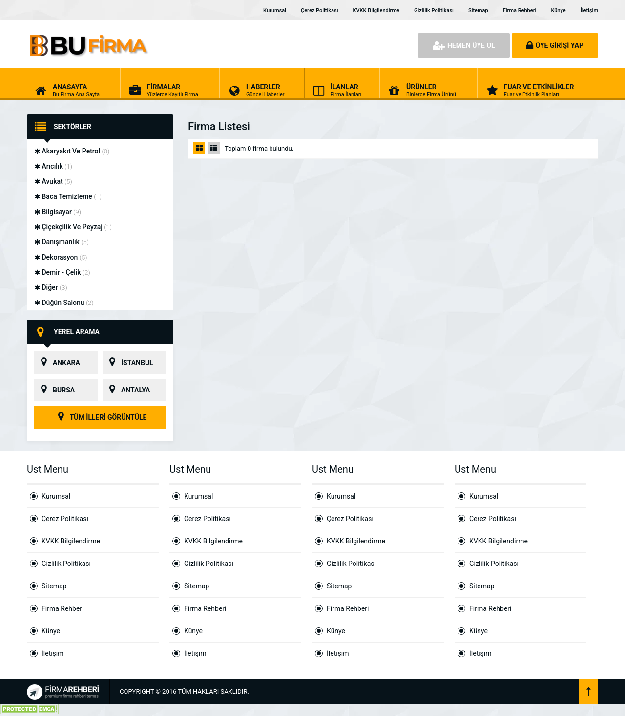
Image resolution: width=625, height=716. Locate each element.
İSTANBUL (128, 362)
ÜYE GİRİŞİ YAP (554, 45)
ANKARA (57, 362)
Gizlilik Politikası (434, 10)
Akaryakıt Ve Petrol (71, 151)
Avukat (53, 181)
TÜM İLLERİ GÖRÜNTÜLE (100, 417)
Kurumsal (274, 10)
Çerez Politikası (319, 10)
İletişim (589, 10)
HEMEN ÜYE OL (464, 45)
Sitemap (478, 10)
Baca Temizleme (68, 196)
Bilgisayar (57, 212)
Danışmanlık (61, 242)
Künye (558, 10)
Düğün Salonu (64, 302)
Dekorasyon (60, 257)
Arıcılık (53, 166)
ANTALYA (126, 390)
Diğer (50, 287)
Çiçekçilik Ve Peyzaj (73, 227)
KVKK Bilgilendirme (376, 10)
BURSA (54, 390)
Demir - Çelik (62, 272)
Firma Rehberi (520, 10)
